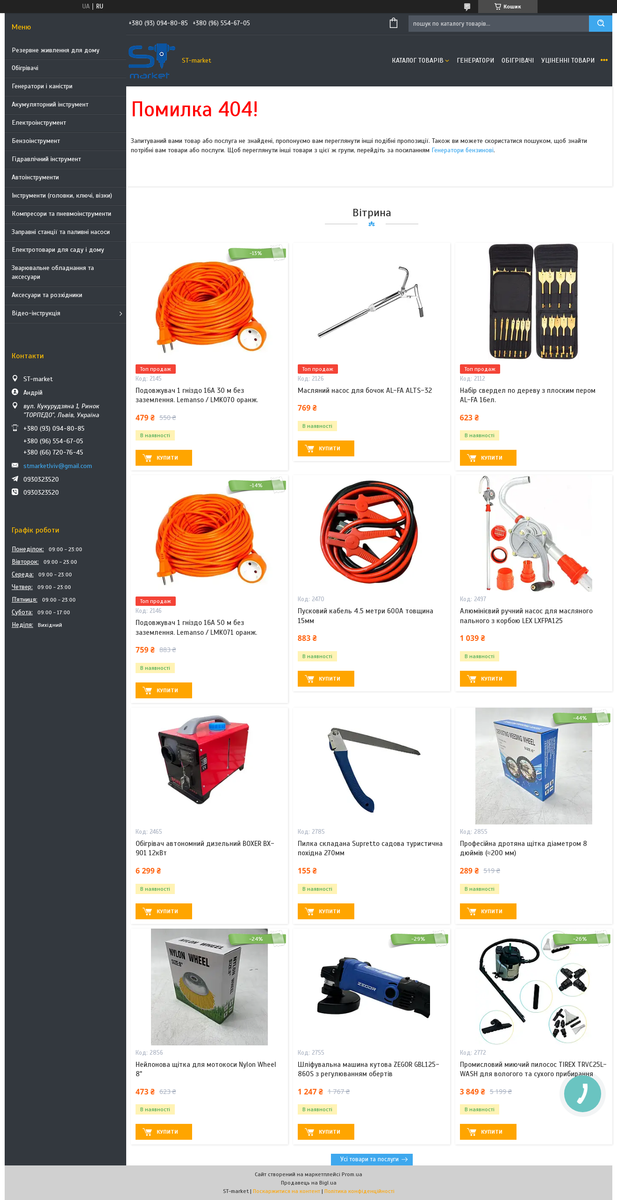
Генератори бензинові (462, 150)
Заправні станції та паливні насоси (61, 232)
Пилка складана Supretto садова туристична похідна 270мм (370, 848)
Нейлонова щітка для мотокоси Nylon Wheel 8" (206, 1069)
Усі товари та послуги (369, 1159)
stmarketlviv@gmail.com (57, 466)
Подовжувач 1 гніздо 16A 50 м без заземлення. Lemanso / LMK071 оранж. (196, 627)
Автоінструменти (35, 177)
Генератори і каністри (42, 86)
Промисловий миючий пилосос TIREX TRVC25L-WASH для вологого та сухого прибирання (533, 1069)
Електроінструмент (39, 123)
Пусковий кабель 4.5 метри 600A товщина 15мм (365, 616)
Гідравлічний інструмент (46, 159)
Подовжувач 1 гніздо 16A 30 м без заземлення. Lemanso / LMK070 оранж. (197, 395)
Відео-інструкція (36, 313)
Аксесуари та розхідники (47, 295)
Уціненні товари (568, 60)
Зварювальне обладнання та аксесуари (53, 272)
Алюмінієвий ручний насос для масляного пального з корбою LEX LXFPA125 (526, 616)
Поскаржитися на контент (286, 1191)
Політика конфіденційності (359, 1191)
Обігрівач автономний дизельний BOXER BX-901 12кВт (205, 848)
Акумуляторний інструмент (50, 104)
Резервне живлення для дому (56, 50)
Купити (167, 457)
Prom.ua (352, 1174)
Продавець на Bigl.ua (309, 1182)
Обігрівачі (25, 68)
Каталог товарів (418, 60)
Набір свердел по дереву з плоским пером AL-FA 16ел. (527, 395)
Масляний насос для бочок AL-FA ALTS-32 (365, 390)
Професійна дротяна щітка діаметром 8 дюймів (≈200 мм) (523, 848)
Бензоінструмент (36, 141)
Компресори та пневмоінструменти (61, 214)
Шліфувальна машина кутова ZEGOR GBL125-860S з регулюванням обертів (368, 1069)
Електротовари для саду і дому (58, 250)
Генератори (475, 60)
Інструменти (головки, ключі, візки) (62, 195)
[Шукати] (600, 23)
